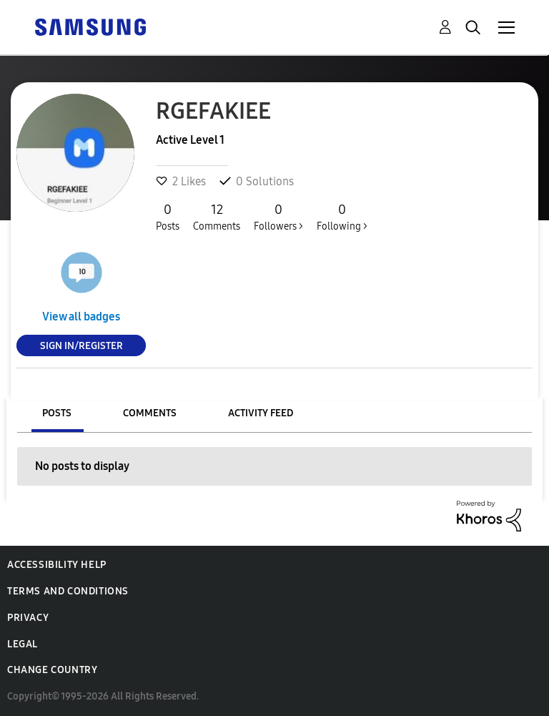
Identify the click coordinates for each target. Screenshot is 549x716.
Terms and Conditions (68, 591)
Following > (342, 216)
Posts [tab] (56, 413)
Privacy (28, 618)
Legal (22, 644)
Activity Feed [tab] (260, 413)
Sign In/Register (81, 345)
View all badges (81, 316)
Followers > (278, 216)
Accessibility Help (57, 565)
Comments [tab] (150, 413)
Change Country (52, 670)
